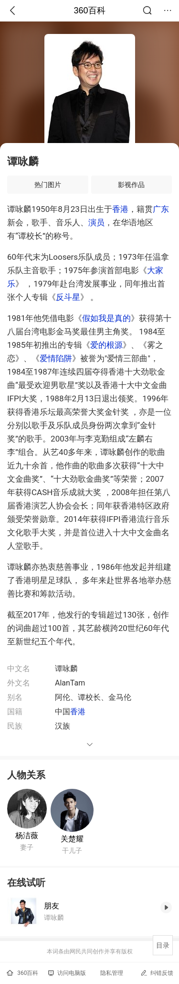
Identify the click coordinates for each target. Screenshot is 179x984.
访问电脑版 (67, 973)
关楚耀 (72, 838)
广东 (161, 209)
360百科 (89, 10)
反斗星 (68, 297)
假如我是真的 (106, 318)
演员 (96, 222)
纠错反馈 (156, 972)
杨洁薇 (26, 835)
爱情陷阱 (56, 358)
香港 (120, 209)
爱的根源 (106, 345)
